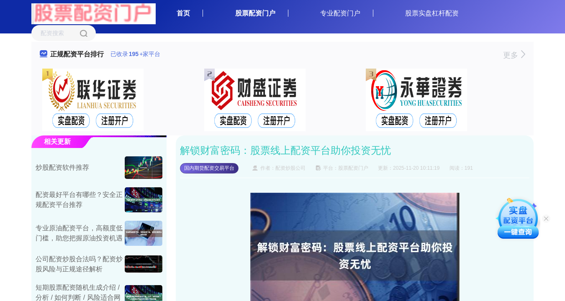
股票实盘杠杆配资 (432, 13)
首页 (183, 13)
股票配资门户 (255, 13)
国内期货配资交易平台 (209, 168)
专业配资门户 (340, 13)
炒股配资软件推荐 (62, 167)
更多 (514, 55)
